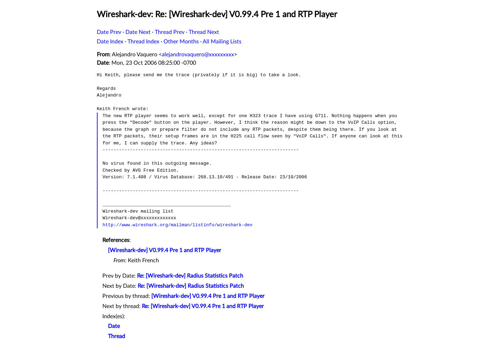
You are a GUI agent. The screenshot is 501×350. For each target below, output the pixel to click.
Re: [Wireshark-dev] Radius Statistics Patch (190, 276)
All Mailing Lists (222, 41)
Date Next (138, 32)
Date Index (110, 41)
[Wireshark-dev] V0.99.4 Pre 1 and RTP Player (164, 250)
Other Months (181, 41)
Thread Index (143, 41)
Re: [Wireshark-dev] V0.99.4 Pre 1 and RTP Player (203, 306)
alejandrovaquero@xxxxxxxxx (198, 54)
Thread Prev (169, 32)
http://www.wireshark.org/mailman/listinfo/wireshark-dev (178, 225)
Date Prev (109, 32)
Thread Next (204, 32)
